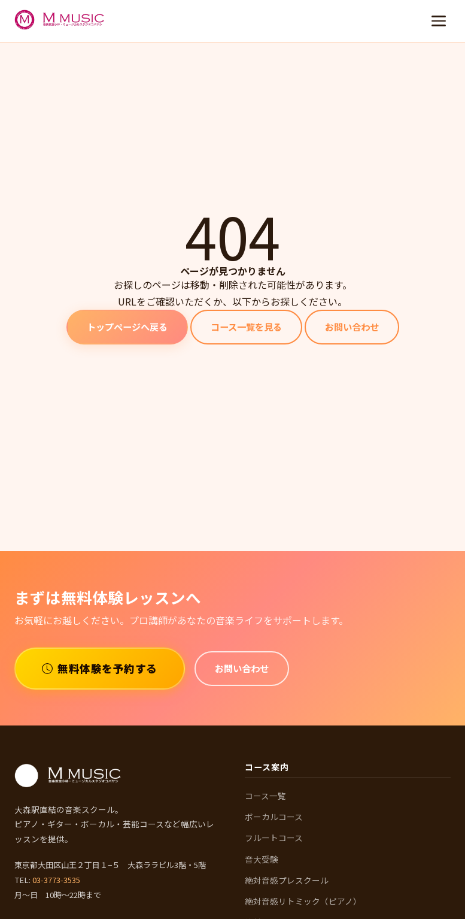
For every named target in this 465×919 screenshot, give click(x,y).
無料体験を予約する (99, 668)
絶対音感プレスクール (287, 880)
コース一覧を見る (246, 326)
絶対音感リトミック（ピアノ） (303, 901)
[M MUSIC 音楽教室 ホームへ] (59, 21)
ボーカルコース (274, 817)
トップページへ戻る (127, 326)
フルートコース (274, 838)
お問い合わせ (352, 326)
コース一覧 (265, 796)
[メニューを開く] (439, 21)
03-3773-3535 (56, 879)
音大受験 (261, 859)
